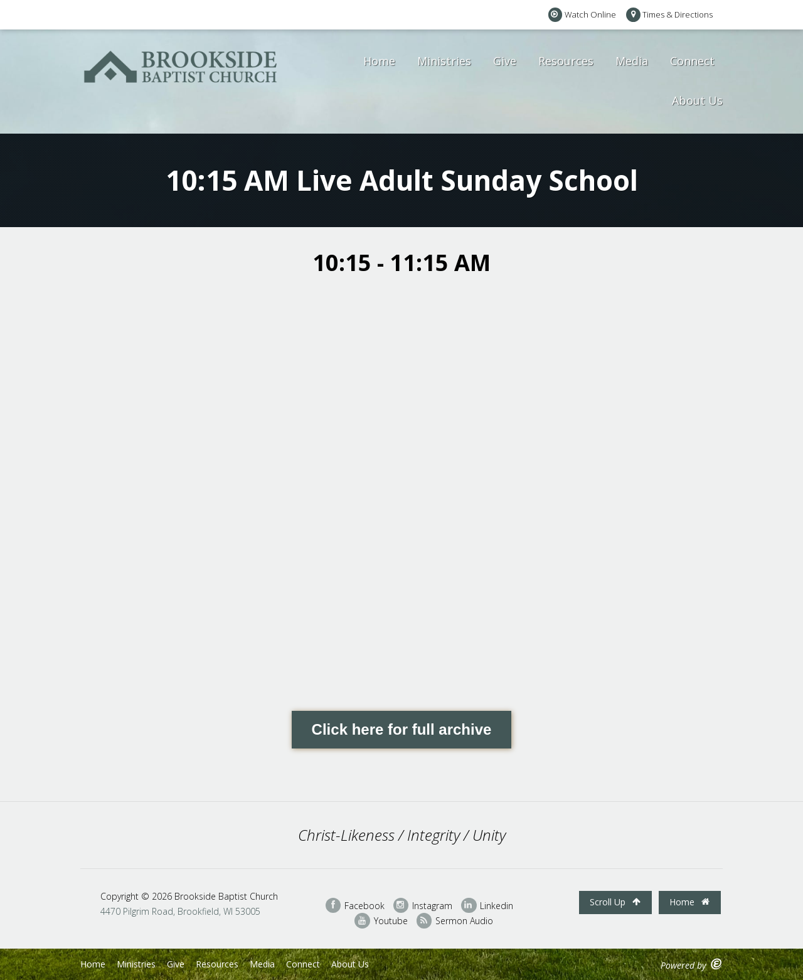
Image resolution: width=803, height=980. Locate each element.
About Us (697, 100)
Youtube (380, 921)
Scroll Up (615, 902)
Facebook (355, 905)
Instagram (422, 905)
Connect (692, 60)
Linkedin (487, 905)
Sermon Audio (455, 921)
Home (379, 60)
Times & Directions (669, 15)
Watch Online (582, 15)
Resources (565, 60)
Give (504, 60)
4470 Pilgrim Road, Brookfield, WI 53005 (180, 911)
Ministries (444, 60)
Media (631, 60)
